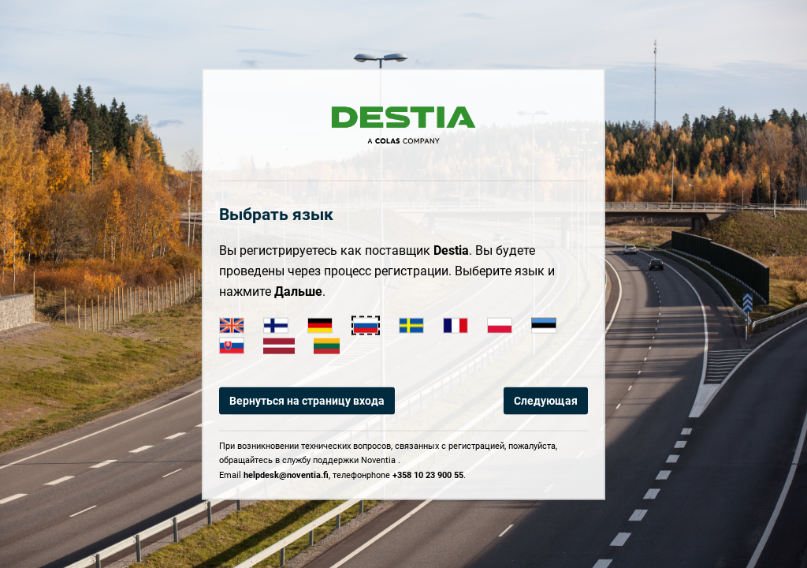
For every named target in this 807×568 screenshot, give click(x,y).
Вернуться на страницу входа (307, 400)
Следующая (546, 400)
